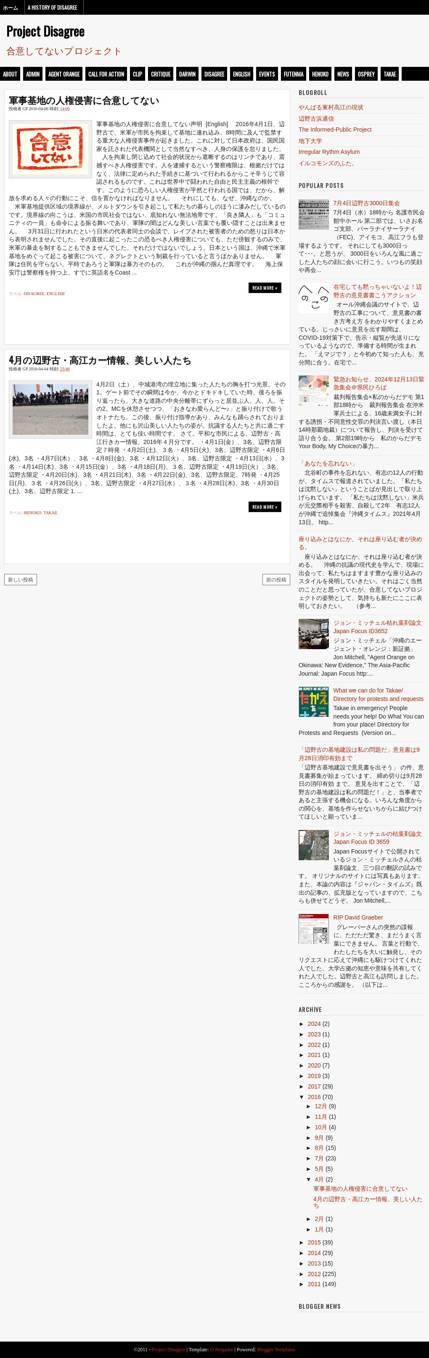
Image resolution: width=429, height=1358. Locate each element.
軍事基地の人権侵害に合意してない (84, 99)
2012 (314, 1274)
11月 (321, 1116)
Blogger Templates (276, 1350)
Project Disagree (45, 30)
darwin (187, 74)
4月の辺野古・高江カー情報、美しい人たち (100, 359)
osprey (366, 74)
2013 (314, 1263)
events (267, 74)
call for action (106, 74)
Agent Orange (63, 74)
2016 (314, 1097)
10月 (321, 1127)
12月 (321, 1106)
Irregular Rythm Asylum (329, 151)
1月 (319, 1229)
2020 (314, 1065)
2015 (314, 1242)
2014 (314, 1253)
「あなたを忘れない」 (328, 463)
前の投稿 (276, 579)
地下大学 (310, 140)
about (10, 74)
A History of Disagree (52, 7)
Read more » (265, 288)
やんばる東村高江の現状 (331, 107)
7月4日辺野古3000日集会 (367, 203)
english (241, 74)
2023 (314, 1034)
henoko (320, 74)
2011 (314, 1284)
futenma (293, 74)
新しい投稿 (20, 579)
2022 (314, 1044)
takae (390, 74)
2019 (314, 1076)
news (343, 74)
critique (160, 74)
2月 (319, 1218)
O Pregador (221, 1350)
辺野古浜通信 (316, 118)
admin (33, 74)
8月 (319, 1147)
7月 (319, 1158)
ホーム (10, 7)
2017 (314, 1086)
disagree (214, 74)
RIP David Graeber (358, 917)
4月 (319, 1179)
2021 (314, 1055)
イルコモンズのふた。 (328, 163)
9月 (319, 1137)
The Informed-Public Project (335, 129)
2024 (314, 1023)
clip (137, 74)
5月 (319, 1168)
